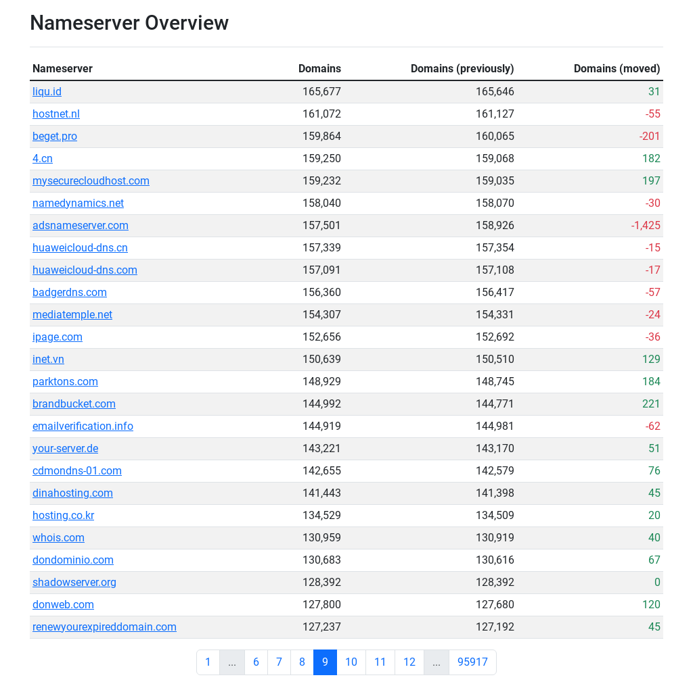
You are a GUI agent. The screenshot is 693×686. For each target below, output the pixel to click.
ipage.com (57, 336)
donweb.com (63, 604)
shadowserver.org (74, 582)
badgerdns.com (69, 292)
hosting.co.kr (63, 515)
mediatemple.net (72, 314)
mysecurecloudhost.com (91, 180)
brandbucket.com (74, 403)
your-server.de (65, 448)
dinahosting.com (72, 493)
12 (409, 662)
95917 (472, 662)
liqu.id (47, 91)
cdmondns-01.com (77, 470)
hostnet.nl (56, 113)
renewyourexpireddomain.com (104, 626)
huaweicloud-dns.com (84, 270)
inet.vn (48, 359)
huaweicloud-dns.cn (80, 247)
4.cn (42, 158)
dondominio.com (73, 560)
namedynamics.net (78, 203)
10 (351, 662)
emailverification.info (82, 426)
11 (380, 662)
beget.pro (54, 136)
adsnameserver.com (80, 225)
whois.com (58, 537)
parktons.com (65, 381)
